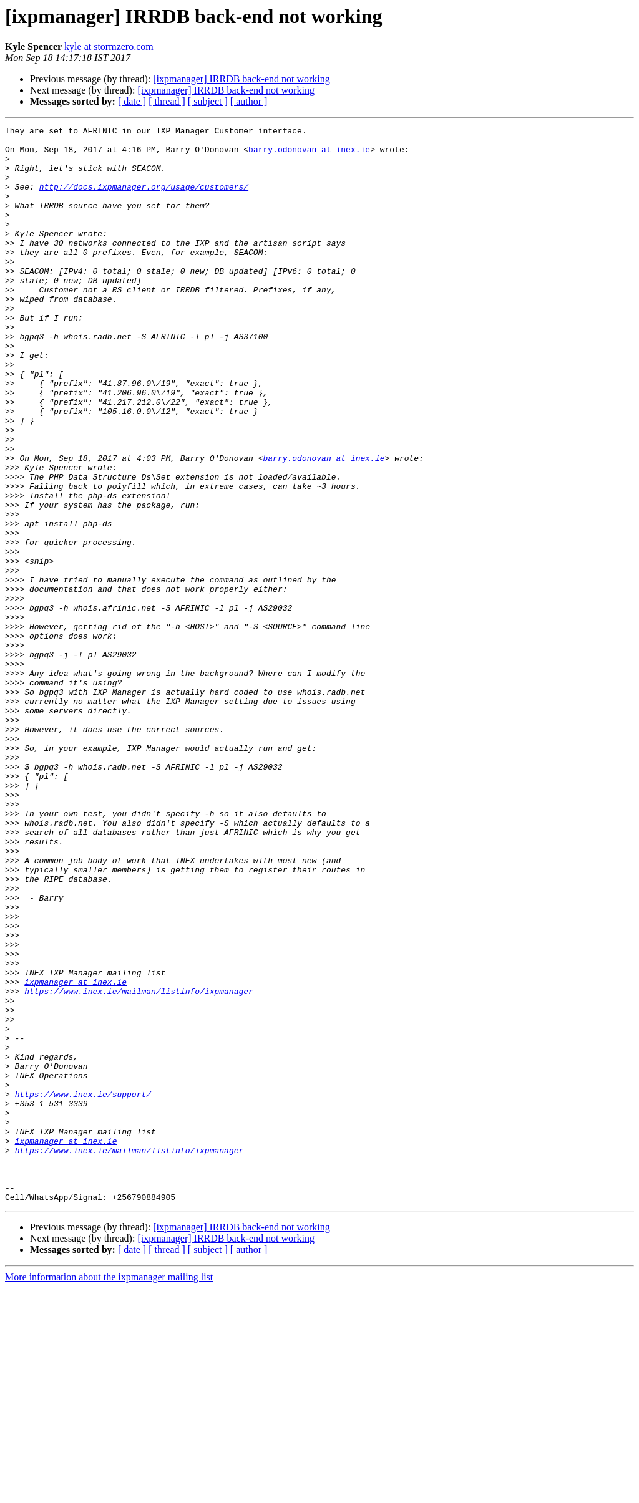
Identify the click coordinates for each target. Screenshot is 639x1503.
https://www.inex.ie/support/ (83, 1288)
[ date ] (132, 101)
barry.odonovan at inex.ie (309, 154)
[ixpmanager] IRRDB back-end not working (241, 79)
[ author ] (249, 101)
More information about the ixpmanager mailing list (109, 1492)
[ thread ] (167, 101)
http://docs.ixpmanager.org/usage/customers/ (143, 199)
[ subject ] (208, 101)
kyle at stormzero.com (109, 46)
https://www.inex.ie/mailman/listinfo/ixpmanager (138, 1165)
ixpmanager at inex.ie (75, 1153)
